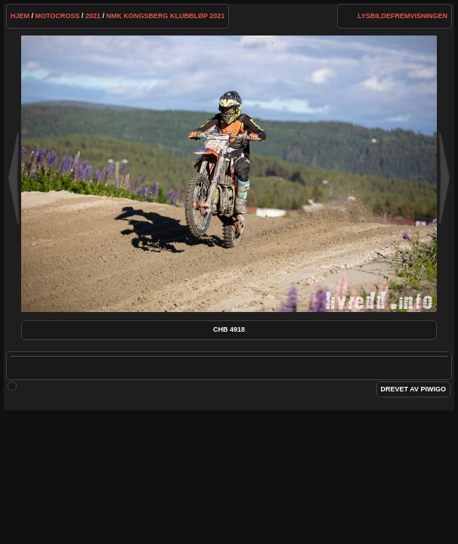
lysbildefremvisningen (402, 16)
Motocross (58, 16)
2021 (93, 16)
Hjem (20, 16)
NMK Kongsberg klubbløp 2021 (165, 16)
